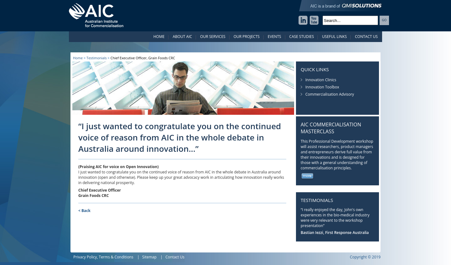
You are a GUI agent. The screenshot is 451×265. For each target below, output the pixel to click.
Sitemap (149, 257)
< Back (84, 210)
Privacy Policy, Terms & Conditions (103, 257)
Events (274, 36)
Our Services (213, 36)
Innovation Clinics (320, 79)
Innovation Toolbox (322, 87)
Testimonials (96, 58)
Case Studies (301, 36)
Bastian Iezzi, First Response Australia (335, 232)
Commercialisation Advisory (329, 94)
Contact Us (366, 36)
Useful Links (334, 36)
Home (159, 36)
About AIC (182, 36)
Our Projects (247, 36)
